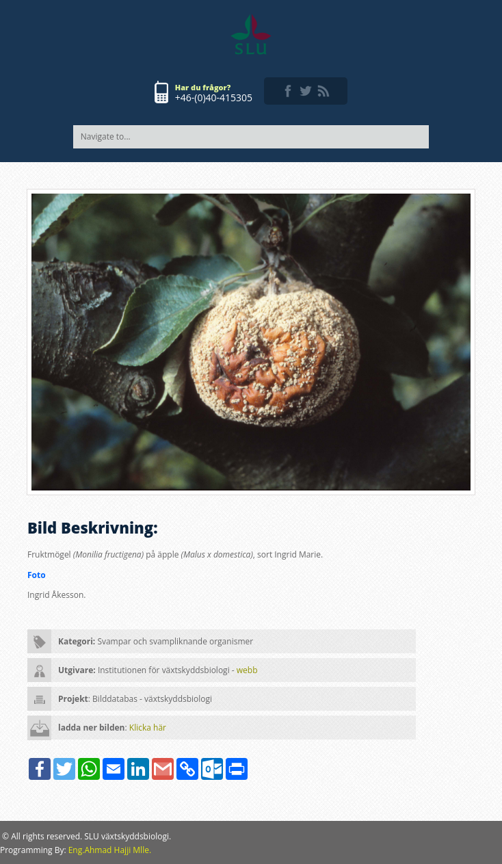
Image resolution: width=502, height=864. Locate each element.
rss (323, 91)
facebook (288, 91)
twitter (306, 91)
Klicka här (147, 727)
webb (247, 670)
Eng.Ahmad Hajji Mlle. (109, 850)
